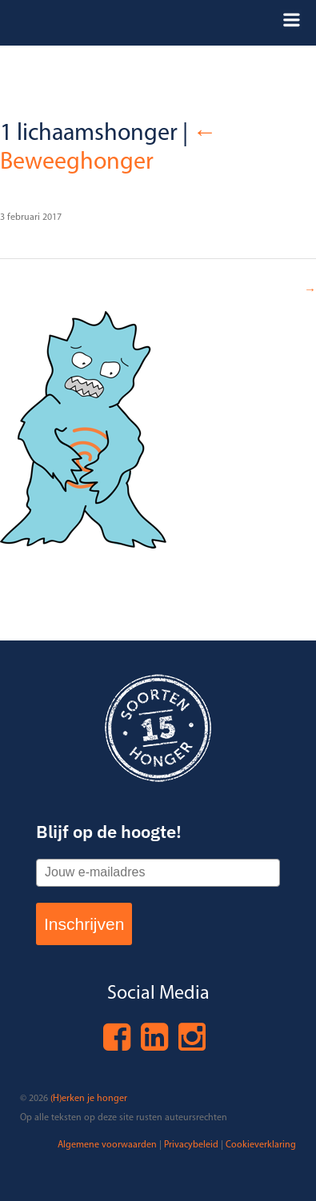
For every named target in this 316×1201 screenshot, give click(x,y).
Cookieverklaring (261, 1145)
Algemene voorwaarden (107, 1145)
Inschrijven (84, 924)
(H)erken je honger (88, 1098)
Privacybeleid (191, 1145)
